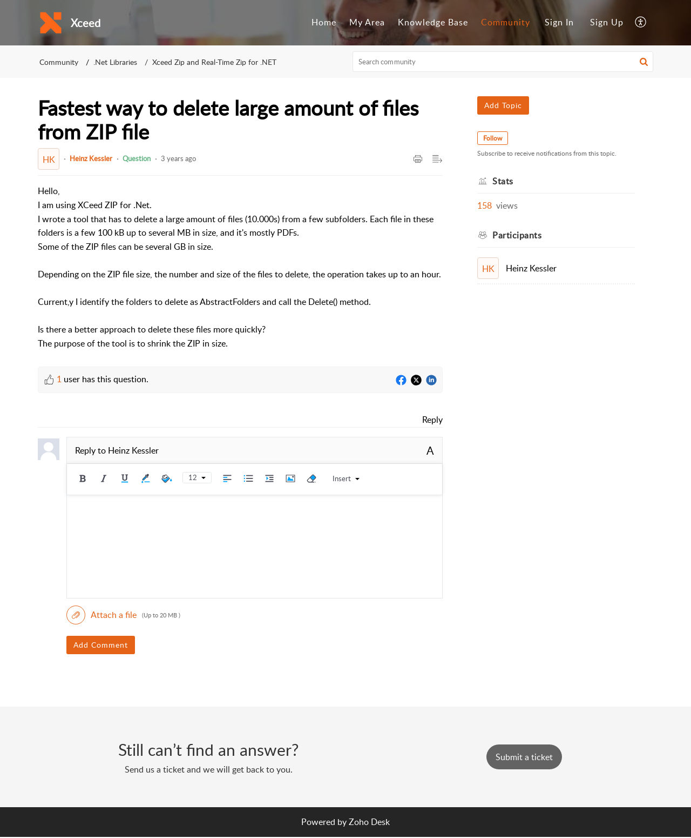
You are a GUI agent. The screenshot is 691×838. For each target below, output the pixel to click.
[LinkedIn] (431, 381)
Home (323, 22)
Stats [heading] (502, 181)
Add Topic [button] (503, 105)
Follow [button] (492, 138)
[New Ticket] (524, 757)
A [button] (430, 450)
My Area (367, 22)
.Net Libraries (115, 62)
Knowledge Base (433, 22)
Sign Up (607, 22)
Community (505, 22)
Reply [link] (432, 419)
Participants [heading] (516, 235)
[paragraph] (240, 267)
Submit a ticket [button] (524, 757)
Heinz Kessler (91, 158)
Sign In (559, 22)
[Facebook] (401, 381)
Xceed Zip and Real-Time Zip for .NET (214, 62)
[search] (503, 61)
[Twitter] (416, 381)
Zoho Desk (369, 822)
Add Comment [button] (100, 645)
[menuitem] (324, 22)
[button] (641, 22)
